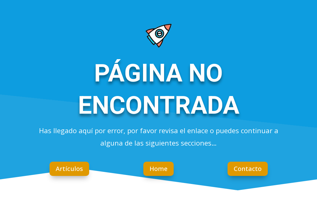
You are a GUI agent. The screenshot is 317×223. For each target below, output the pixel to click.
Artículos (69, 168)
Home (158, 168)
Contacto (248, 168)
